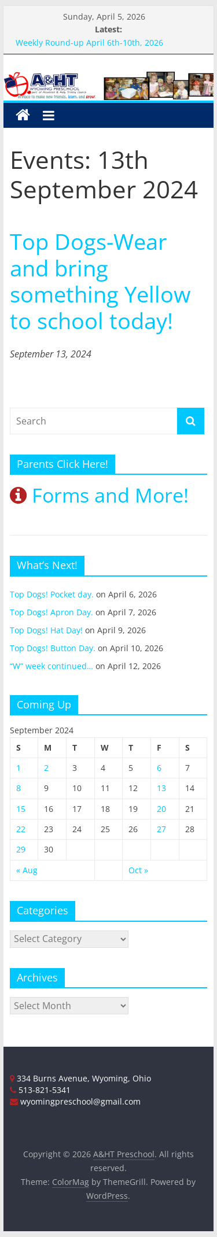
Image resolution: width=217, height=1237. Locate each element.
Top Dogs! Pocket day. (52, 594)
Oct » (138, 870)
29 (20, 849)
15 (20, 808)
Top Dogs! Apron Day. (51, 612)
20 (161, 808)
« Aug (27, 870)
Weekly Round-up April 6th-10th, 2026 (89, 42)
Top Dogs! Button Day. (52, 647)
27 (161, 829)
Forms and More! (99, 495)
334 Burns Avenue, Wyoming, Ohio (80, 1078)
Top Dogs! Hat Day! (46, 630)
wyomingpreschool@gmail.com (75, 1101)
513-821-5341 (40, 1089)
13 (161, 787)
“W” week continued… (51, 665)
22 (20, 829)
